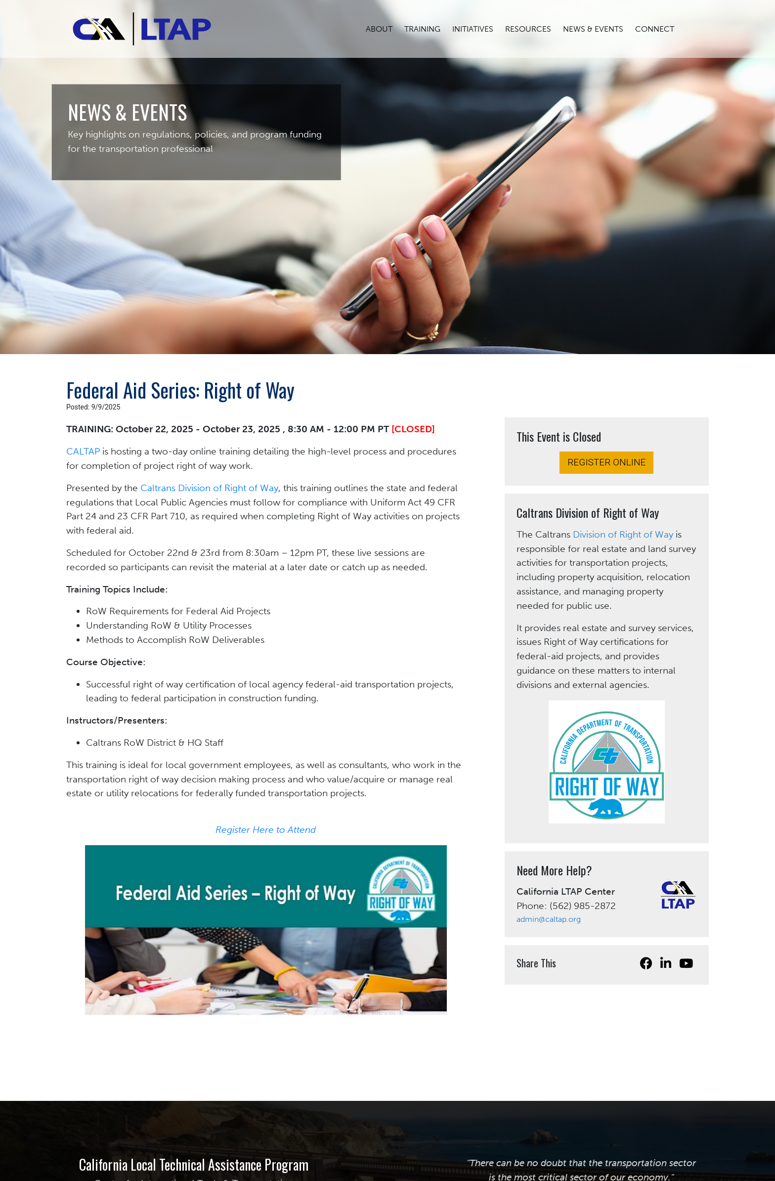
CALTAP (83, 451)
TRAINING (428, 29)
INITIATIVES (478, 29)
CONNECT (660, 29)
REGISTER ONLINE (606, 462)
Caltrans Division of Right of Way (209, 488)
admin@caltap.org (549, 919)
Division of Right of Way (623, 534)
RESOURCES (534, 29)
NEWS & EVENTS (599, 29)
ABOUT (385, 29)
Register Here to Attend (265, 829)
